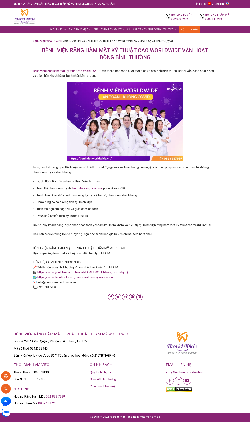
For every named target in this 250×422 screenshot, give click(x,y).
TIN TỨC (169, 29)
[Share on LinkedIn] (139, 297)
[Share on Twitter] (118, 297)
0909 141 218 (213, 18)
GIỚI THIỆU (58, 29)
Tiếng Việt (202, 3)
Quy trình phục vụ (101, 372)
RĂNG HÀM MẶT (80, 29)
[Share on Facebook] (111, 297)
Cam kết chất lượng (103, 379)
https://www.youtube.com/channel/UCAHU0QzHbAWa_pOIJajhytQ (83, 272)
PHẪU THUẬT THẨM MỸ (108, 29)
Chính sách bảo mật (103, 386)
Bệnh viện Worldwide (47, 41)
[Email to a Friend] (125, 297)
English (222, 3)
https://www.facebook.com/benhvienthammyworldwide (75, 277)
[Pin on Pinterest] (132, 297)
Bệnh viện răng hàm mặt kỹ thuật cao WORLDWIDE (67, 71)
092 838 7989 (179, 18)
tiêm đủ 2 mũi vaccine (87, 188)
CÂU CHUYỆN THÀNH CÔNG (144, 29)
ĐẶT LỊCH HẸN (189, 29)
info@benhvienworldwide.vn (185, 372)
